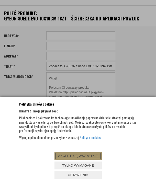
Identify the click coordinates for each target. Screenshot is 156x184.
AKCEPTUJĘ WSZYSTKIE (78, 156)
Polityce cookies (90, 137)
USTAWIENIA (78, 175)
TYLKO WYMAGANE (78, 165)
